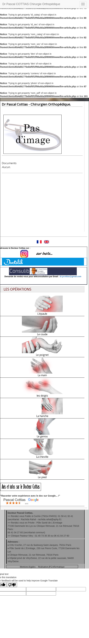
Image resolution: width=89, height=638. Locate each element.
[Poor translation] (12, 584)
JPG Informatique (57, 566)
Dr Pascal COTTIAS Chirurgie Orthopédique (31, 4)
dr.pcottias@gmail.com (70, 276)
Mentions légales (27, 566)
